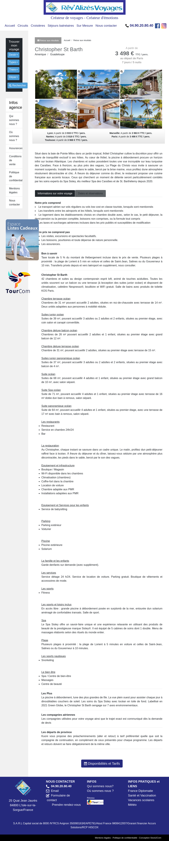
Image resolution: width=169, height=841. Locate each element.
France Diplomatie (140, 791)
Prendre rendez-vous (66, 804)
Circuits (22, 25)
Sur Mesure (85, 25)
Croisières (38, 25)
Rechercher (17, 85)
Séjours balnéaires (61, 25)
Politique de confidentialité (15, 176)
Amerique (40, 54)
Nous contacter (106, 25)
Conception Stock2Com (150, 838)
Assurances (15, 148)
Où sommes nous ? (14, 136)
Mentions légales (14, 190)
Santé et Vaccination (142, 795)
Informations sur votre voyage (55, 193)
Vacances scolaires (141, 800)
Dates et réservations (90, 193)
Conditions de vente (15, 160)
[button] (13, 55)
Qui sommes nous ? (14, 120)
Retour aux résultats (82, 40)
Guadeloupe (57, 54)
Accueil (10, 25)
